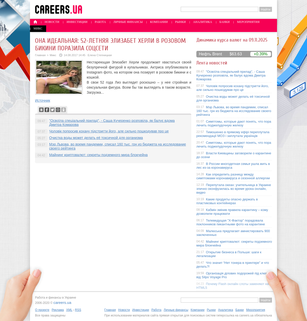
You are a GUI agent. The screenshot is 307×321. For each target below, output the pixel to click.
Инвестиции (77, 22)
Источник (42, 100)
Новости (52, 22)
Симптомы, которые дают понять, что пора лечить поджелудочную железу (233, 123)
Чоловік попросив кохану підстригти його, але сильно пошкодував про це (109, 131)
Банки (225, 22)
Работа (100, 22)
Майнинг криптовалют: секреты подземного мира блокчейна (98, 155)
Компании (159, 22)
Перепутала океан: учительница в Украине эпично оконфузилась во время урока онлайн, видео (233, 188)
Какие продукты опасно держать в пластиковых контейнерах (227, 201)
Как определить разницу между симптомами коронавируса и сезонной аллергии (233, 176)
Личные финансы (128, 22)
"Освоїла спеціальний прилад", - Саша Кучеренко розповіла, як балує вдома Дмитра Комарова (231, 75)
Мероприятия (248, 22)
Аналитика (202, 22)
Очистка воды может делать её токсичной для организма (96, 138)
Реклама (58, 310)
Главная (40, 55)
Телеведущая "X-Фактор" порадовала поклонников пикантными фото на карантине (230, 222)
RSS (78, 310)
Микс (38, 28)
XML (69, 310)
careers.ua (62, 302)
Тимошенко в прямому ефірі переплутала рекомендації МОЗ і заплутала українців (232, 134)
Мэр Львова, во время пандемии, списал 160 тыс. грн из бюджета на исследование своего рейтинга (233, 111)
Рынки (180, 22)
